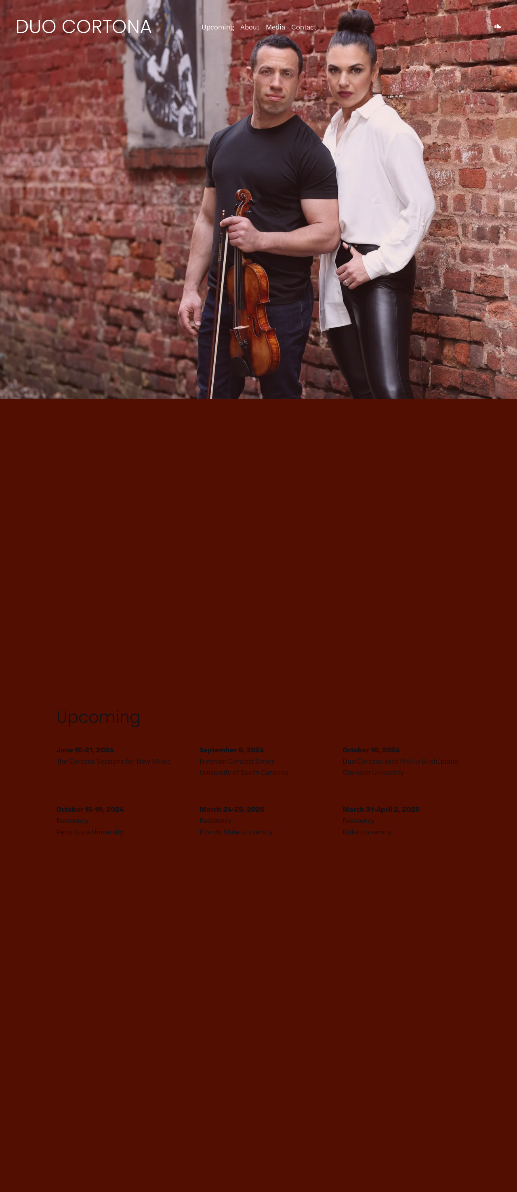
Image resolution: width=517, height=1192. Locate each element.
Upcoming (218, 26)
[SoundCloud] (497, 27)
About (249, 26)
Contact (303, 26)
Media (275, 26)
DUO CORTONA (83, 26)
